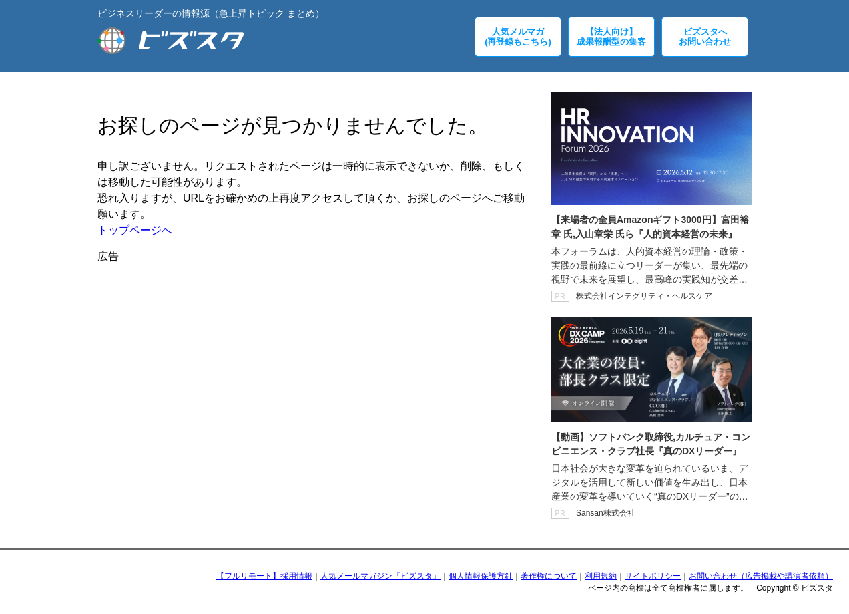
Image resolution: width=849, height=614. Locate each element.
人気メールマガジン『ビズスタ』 (380, 576)
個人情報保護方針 (481, 576)
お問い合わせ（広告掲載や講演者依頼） (761, 576)
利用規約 (601, 576)
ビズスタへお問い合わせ (705, 37)
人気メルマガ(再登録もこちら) (518, 37)
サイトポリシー (653, 576)
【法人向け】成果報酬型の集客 (611, 37)
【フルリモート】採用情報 (264, 576)
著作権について (549, 576)
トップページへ (134, 230)
